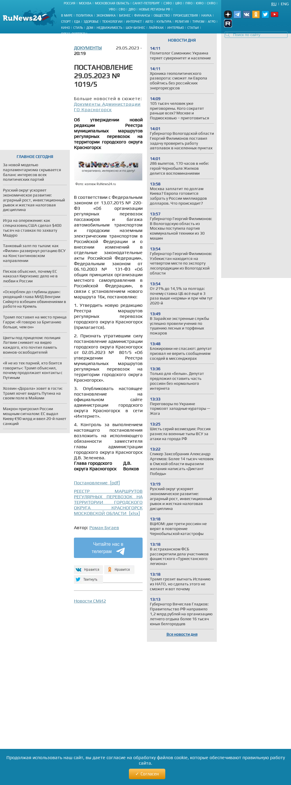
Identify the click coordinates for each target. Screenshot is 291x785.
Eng (285, 3)
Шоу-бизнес (135, 27)
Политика (84, 15)
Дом (89, 27)
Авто (149, 21)
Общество (162, 15)
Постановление (97, 482)
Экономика (106, 15)
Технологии (112, 21)
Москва (85, 3)
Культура (164, 21)
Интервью (175, 27)
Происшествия (185, 15)
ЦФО (178, 3)
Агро (211, 21)
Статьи (193, 27)
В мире (66, 15)
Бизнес (125, 15)
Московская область (112, 3)
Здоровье (91, 21)
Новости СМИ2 (90, 601)
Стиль (78, 27)
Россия (69, 3)
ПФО (188, 3)
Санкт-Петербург (146, 3)
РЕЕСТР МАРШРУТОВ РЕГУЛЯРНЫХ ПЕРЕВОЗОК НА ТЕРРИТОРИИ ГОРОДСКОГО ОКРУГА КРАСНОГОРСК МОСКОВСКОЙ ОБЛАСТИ (108, 502)
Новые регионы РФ (154, 9)
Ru (273, 3)
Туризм (198, 21)
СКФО (211, 3)
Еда (77, 21)
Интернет (134, 21)
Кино (65, 27)
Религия (182, 21)
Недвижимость (109, 27)
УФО (112, 9)
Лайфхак (156, 27)
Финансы (142, 15)
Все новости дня (182, 634)
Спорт (66, 21)
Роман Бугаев (104, 527)
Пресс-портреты (74, 34)
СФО (122, 9)
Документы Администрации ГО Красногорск (107, 106)
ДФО (132, 9)
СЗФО (168, 3)
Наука (206, 15)
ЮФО (199, 3)
